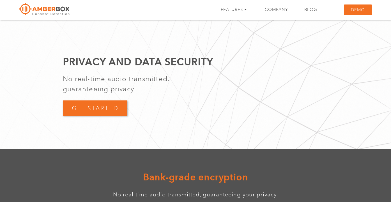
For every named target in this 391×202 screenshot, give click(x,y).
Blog (310, 9)
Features (234, 9)
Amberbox (44, 11)
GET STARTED (95, 108)
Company (276, 9)
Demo (358, 10)
